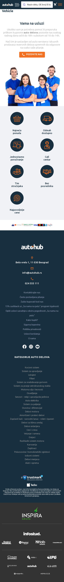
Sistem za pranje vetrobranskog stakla (32, 386)
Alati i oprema (32, 463)
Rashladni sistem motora (32, 441)
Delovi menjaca (32, 459)
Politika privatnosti (32, 329)
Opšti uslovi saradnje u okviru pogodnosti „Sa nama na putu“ (32, 313)
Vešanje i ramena (32, 433)
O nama (32, 338)
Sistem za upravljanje (32, 371)
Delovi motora (32, 411)
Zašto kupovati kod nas (32, 302)
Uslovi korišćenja (32, 334)
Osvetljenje (32, 393)
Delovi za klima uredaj (32, 422)
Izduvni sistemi (32, 455)
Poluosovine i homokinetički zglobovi (32, 452)
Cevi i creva (32, 430)
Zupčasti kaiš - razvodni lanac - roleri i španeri (32, 419)
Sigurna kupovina (32, 324)
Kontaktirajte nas (32, 292)
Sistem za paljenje (32, 404)
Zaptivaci (32, 448)
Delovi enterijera (32, 426)
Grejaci (32, 437)
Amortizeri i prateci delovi (32, 415)
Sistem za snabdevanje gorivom (32, 382)
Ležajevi (32, 375)
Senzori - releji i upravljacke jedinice (32, 397)
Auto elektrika (32, 400)
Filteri (32, 378)
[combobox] (37, 4)
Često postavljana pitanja (32, 297)
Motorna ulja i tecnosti (32, 389)
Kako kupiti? (32, 320)
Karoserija (32, 444)
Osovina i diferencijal (32, 408)
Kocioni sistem (32, 367)
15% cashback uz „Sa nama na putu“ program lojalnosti (32, 306)
